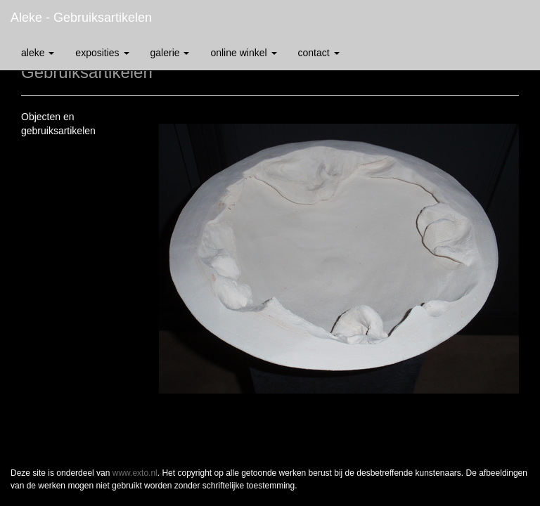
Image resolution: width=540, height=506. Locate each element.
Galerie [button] (170, 52)
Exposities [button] (102, 52)
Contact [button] (319, 52)
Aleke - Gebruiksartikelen (81, 18)
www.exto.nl (135, 473)
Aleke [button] (37, 52)
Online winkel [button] (243, 52)
